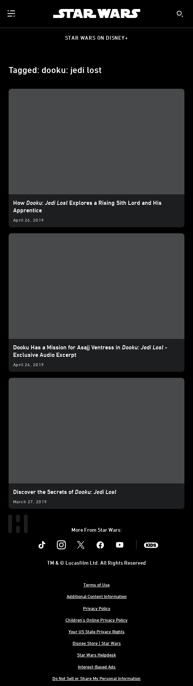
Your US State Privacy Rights (96, 631)
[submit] (180, 14)
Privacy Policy (96, 608)
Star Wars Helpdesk (96, 654)
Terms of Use (96, 584)
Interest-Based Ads (97, 666)
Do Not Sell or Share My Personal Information (96, 678)
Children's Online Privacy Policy (96, 619)
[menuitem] (12, 13)
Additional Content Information (97, 596)
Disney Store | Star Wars (97, 643)
